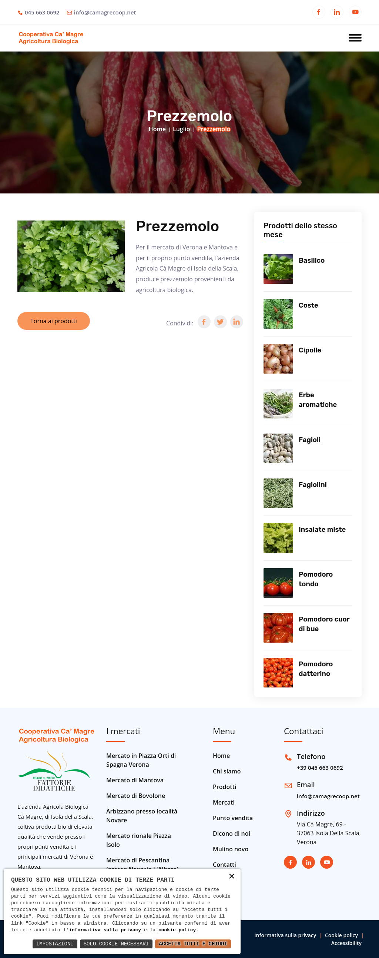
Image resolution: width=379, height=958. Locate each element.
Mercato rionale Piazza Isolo (138, 840)
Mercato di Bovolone (135, 796)
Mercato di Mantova (135, 780)
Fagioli (310, 440)
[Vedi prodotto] (278, 269)
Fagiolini (313, 485)
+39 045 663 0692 (320, 767)
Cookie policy (341, 935)
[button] (204, 321)
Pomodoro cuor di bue (324, 624)
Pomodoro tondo (316, 579)
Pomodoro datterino (316, 669)
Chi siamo (227, 771)
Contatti (224, 865)
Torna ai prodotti (53, 321)
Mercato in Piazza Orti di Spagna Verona (141, 760)
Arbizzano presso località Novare (141, 815)
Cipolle (310, 350)
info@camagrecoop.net (105, 12)
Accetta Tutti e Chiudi (193, 943)
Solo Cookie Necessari (116, 943)
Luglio (181, 129)
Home (157, 129)
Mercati (224, 802)
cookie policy (177, 930)
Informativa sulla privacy (285, 935)
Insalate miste (322, 530)
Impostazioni (55, 943)
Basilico (312, 260)
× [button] (231, 877)
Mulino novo (230, 849)
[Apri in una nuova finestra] (318, 13)
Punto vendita (233, 818)
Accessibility (346, 943)
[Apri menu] (355, 38)
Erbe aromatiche (318, 400)
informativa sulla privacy (105, 930)
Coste (308, 305)
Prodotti (224, 787)
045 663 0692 (42, 12)
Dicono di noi (231, 833)
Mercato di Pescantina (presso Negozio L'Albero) (142, 864)
